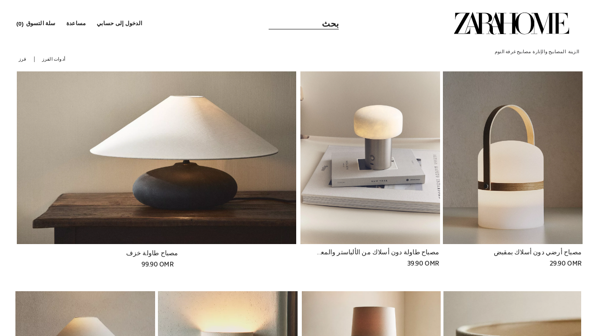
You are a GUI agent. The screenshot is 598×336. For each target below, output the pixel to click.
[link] (511, 23)
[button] (120, 23)
